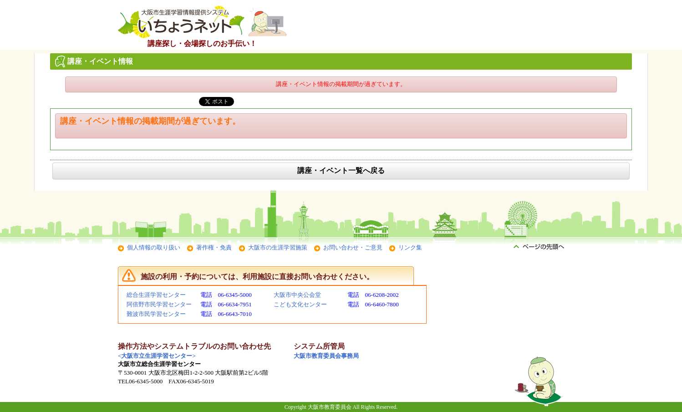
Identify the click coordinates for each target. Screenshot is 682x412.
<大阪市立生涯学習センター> (157, 355)
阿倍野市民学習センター (159, 304)
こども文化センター (300, 304)
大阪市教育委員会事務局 (326, 355)
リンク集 (410, 247)
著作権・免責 (214, 247)
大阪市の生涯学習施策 (277, 247)
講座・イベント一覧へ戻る (341, 170)
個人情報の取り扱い (153, 247)
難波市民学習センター (156, 313)
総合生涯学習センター (156, 294)
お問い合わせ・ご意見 (352, 247)
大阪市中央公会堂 (297, 294)
